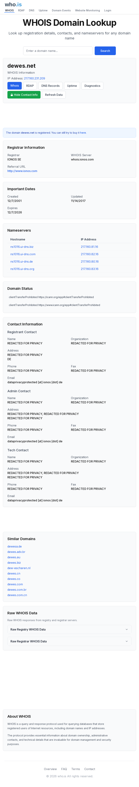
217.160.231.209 (34, 78)
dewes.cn (13, 573)
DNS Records (50, 86)
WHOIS (9, 10)
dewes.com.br (17, 589)
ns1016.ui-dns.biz (21, 247)
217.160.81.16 (89, 247)
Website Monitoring (87, 10)
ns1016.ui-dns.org (22, 269)
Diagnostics (92, 86)
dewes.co (13, 579)
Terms (75, 769)
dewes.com (15, 584)
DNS (31, 10)
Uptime (43, 10)
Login (107, 10)
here (83, 132)
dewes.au (13, 557)
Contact (89, 769)
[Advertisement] (69, 115)
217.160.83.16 (89, 269)
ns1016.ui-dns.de (21, 261)
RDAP (21, 10)
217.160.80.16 (90, 261)
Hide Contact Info (24, 95)
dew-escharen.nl (18, 568)
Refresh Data (54, 95)
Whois (14, 85)
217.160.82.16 (89, 254)
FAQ (64, 769)
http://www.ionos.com (22, 171)
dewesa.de (14, 546)
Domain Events (61, 10)
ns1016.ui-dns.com (22, 254)
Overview (50, 769)
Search (105, 51)
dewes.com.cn (17, 595)
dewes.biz (14, 562)
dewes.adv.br (16, 552)
